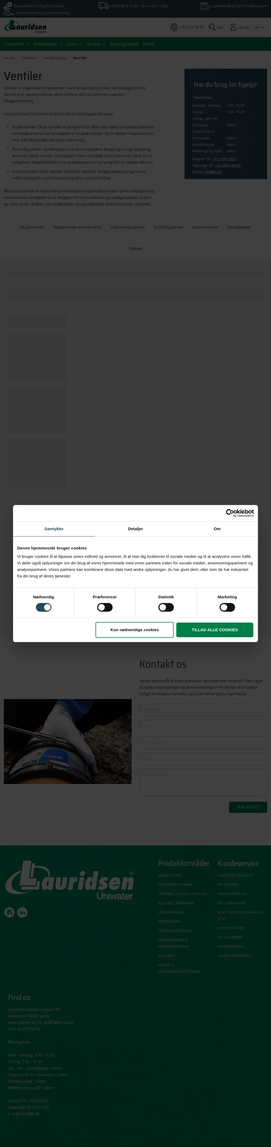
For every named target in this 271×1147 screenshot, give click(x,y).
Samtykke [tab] (53, 528)
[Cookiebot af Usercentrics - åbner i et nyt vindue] (230, 513)
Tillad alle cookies (215, 629)
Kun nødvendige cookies (134, 629)
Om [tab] (217, 528)
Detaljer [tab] (135, 528)
